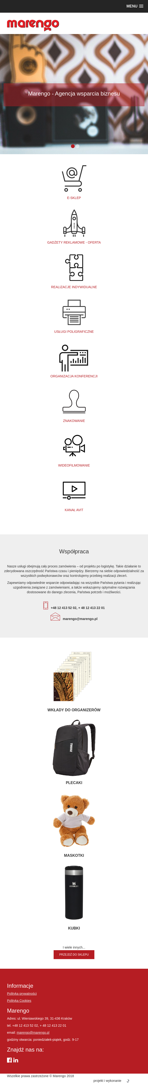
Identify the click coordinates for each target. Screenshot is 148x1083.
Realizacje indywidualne (74, 271)
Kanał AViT (74, 494)
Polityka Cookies (19, 1001)
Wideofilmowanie (74, 449)
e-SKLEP (74, 182)
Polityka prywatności (22, 993)
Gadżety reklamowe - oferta (74, 226)
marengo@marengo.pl (33, 1032)
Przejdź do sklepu (74, 954)
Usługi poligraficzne (74, 315)
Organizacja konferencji (73, 360)
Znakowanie (74, 405)
